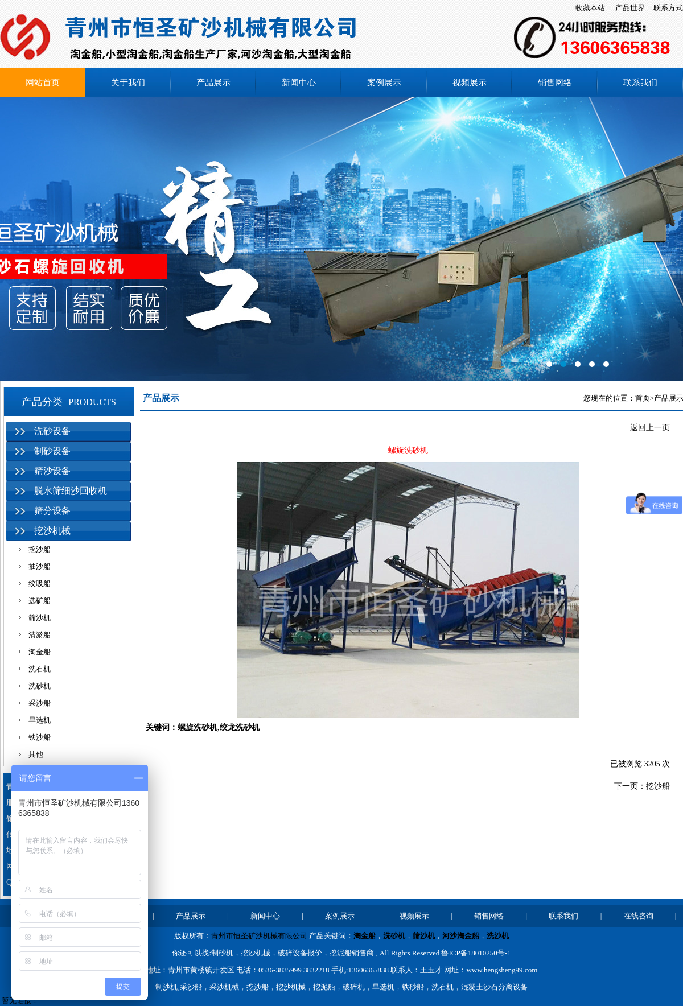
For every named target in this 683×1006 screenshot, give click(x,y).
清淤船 (39, 634)
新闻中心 (299, 82)
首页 (642, 398)
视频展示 (469, 82)
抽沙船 (39, 566)
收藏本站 (590, 7)
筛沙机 (39, 617)
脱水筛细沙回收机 (70, 491)
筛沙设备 (52, 471)
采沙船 (39, 703)
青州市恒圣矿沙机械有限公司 (259, 935)
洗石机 (39, 669)
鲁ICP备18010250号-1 (476, 953)
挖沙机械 (52, 530)
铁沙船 (39, 737)
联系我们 (640, 82)
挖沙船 (39, 549)
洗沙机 (498, 935)
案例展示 (384, 82)
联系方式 (668, 7)
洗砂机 (39, 686)
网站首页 (43, 82)
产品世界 (630, 7)
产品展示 (213, 82)
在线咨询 (638, 916)
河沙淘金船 (460, 935)
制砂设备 (52, 451)
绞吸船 (39, 583)
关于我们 (128, 82)
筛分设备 (52, 511)
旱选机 (39, 720)
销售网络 (555, 82)
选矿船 (39, 600)
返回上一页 (650, 427)
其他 (35, 754)
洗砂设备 (52, 431)
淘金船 (39, 652)
